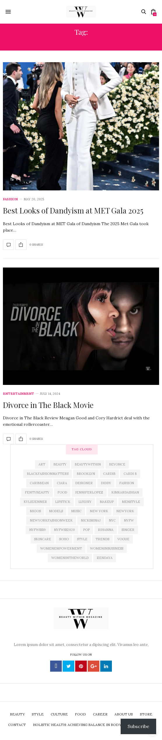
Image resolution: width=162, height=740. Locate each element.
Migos (35, 511)
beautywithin (88, 464)
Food (62, 492)
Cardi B (130, 474)
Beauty (59, 464)
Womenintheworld (70, 558)
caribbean (39, 483)
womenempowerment (61, 548)
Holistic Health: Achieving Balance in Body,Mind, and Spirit (93, 724)
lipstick (62, 502)
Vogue (123, 539)
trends (102, 539)
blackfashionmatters (47, 474)
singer (128, 530)
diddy (106, 483)
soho (64, 539)
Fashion (10, 199)
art (41, 464)
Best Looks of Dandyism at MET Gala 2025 (73, 210)
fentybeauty (37, 492)
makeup (107, 502)
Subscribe (138, 726)
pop (86, 530)
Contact (17, 724)
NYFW (129, 520)
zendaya (104, 558)
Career (100, 714)
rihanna (105, 530)
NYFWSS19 (37, 530)
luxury (84, 502)
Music (76, 511)
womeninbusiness (106, 548)
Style (82, 539)
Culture (59, 714)
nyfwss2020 (64, 530)
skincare (42, 539)
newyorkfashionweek (51, 520)
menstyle (131, 502)
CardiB (109, 474)
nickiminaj (91, 520)
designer (84, 483)
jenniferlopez (89, 492)
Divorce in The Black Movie (48, 405)
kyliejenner (35, 502)
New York (99, 511)
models (56, 511)
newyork (125, 511)
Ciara (62, 483)
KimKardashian (125, 492)
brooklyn (86, 474)
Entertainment (18, 393)
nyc (112, 520)
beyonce (117, 464)
